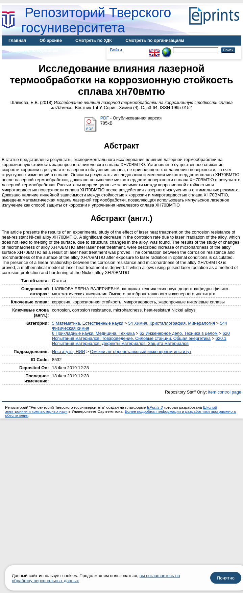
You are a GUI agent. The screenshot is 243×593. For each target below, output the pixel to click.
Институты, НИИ (68, 351)
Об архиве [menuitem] (51, 40)
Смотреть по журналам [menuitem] (33, 50)
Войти (116, 49)
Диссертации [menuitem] (86, 50)
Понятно (226, 578)
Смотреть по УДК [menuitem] (93, 40)
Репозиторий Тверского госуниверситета (96, 20)
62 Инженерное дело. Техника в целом (179, 333)
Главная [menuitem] (17, 40)
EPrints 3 (155, 407)
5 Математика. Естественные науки (87, 323)
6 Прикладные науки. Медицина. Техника (93, 333)
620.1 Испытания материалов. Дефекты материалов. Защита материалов (139, 341)
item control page (224, 392)
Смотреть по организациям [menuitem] (154, 40)
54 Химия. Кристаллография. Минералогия (171, 323)
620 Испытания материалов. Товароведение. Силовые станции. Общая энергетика (141, 336)
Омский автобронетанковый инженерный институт (140, 351)
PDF (104, 117)
